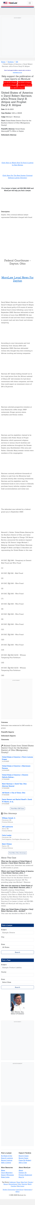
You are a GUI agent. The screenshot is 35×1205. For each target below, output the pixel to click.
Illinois (6, 1184)
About (21, 1170)
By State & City (6, 1156)
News (3, 1170)
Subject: (4, 930)
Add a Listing (6, 1162)
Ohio (19, 1184)
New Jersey (20, 1186)
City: (2, 937)
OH (17, 62)
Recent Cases (23, 1158)
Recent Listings (6, 1160)
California (12, 1182)
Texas (18, 1182)
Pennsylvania (13, 1184)
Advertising (28, 1189)
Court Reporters (7, 1173)
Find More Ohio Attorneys (17, 853)
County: (3, 972)
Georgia (24, 1184)
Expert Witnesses (7, 1175)
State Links (5, 1177)
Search (17, 952)
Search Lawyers (7, 1158)
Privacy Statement (25, 1175)
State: (3, 944)
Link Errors (19, 1189)
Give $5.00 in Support (9, 85)
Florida (30, 1182)
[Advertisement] (17, 37)
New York (24, 1182)
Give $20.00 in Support (17, 88)
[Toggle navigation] (29, 3)
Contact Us (23, 1173)
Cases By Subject (25, 1160)
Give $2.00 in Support (24, 82)
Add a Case (23, 1162)
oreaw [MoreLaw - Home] (10, 3)
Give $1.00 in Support (10, 82)
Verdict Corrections (9, 1189)
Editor (18, 1191)
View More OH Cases (17, 808)
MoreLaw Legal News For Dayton (17, 279)
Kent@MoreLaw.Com (17, 72)
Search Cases (24, 1156)
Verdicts (10, 62)
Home (3, 62)
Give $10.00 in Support (25, 85)
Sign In (21, 1177)
